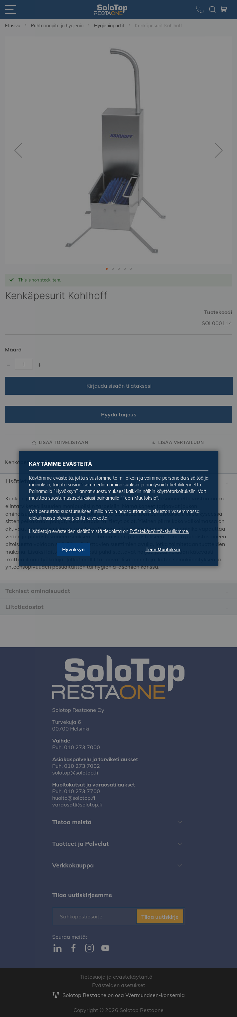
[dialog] (118, 508)
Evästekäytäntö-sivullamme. (159, 531)
